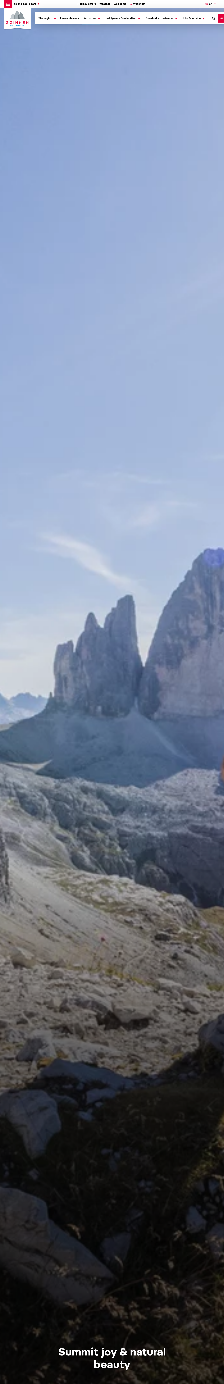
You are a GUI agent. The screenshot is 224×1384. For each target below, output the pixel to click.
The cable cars (69, 18)
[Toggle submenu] (46, 18)
